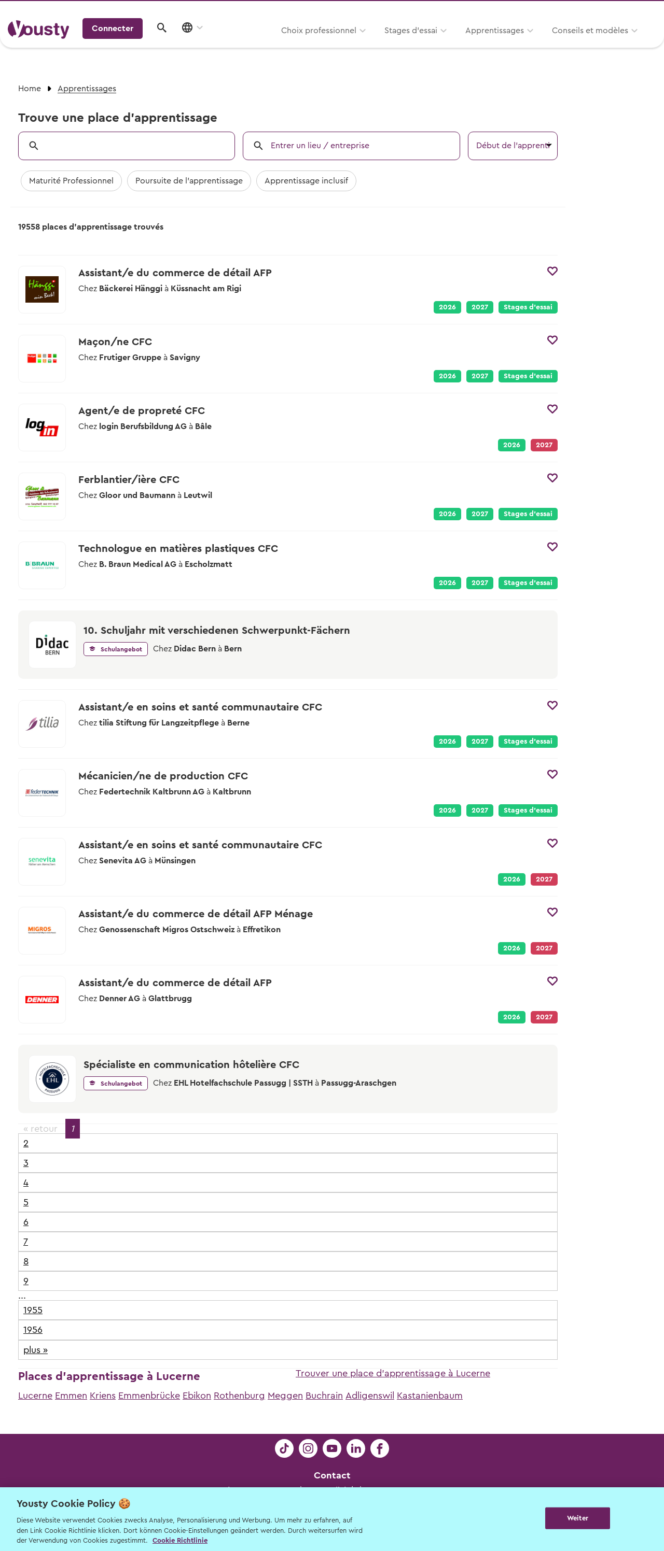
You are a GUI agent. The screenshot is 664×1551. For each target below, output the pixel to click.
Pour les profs (567, 11)
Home (29, 88)
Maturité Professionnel (71, 181)
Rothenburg (239, 1395)
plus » (35, 1350)
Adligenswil (369, 1395)
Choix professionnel (189, 45)
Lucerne (35, 1395)
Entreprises (635, 11)
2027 (480, 307)
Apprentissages (365, 45)
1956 (33, 1329)
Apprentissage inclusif (306, 181)
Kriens (103, 1395)
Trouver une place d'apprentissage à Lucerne (393, 1373)
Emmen (71, 1395)
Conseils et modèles (460, 45)
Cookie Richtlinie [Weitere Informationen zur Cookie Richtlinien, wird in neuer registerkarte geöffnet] (180, 1540)
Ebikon (197, 1395)
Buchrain (324, 1395)
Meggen (285, 1395)
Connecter (568, 44)
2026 (447, 307)
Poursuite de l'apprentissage (189, 181)
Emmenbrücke (149, 1395)
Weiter (577, 1518)
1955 (33, 1310)
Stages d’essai (281, 45)
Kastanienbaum (430, 1395)
